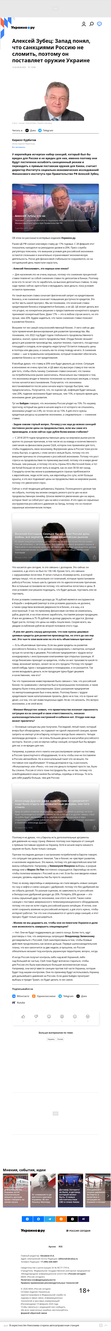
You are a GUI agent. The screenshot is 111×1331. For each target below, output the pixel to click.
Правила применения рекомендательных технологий (49, 1282)
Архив (52, 1246)
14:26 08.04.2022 (19, 67)
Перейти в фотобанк (45, 123)
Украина (51, 1039)
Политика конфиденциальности (38, 1279)
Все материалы (18, 147)
